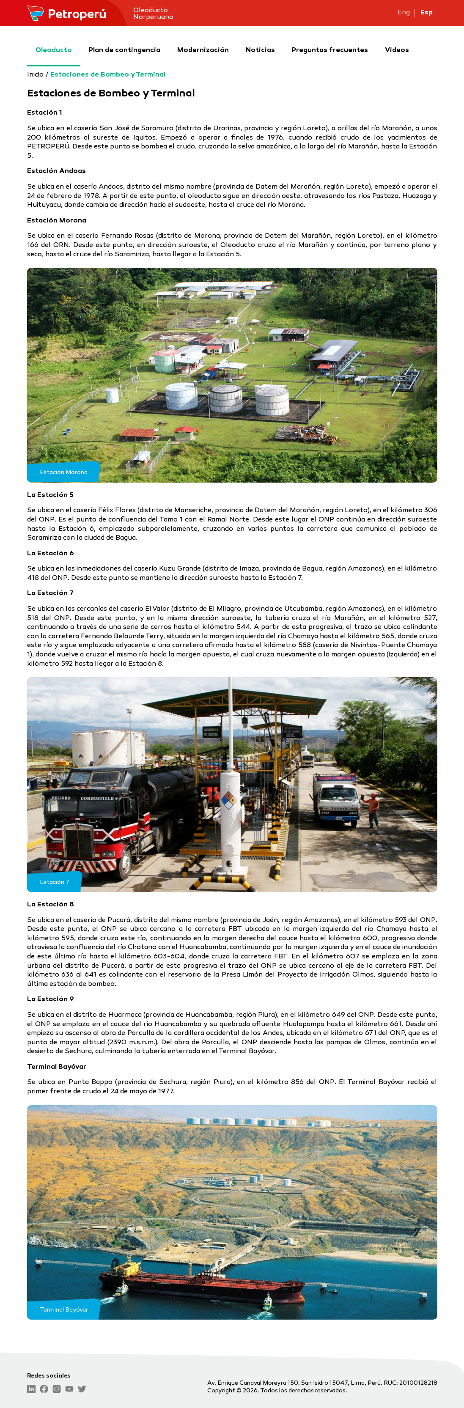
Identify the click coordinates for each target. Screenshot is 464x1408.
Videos (397, 42)
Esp (426, 13)
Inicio (35, 75)
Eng (404, 13)
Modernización (203, 42)
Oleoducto (54, 42)
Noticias (260, 42)
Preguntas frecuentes (330, 42)
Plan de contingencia (124, 42)
